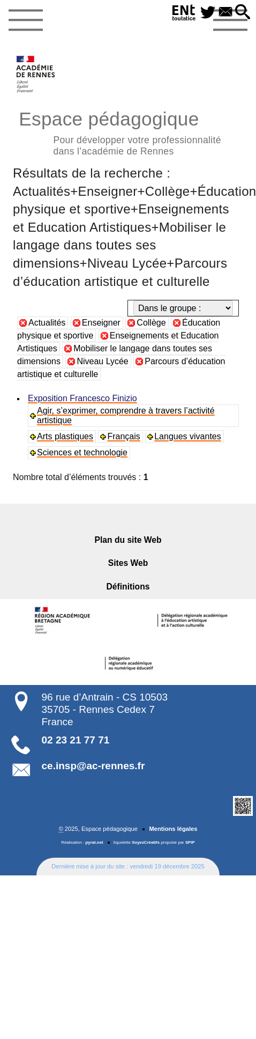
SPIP (190, 842)
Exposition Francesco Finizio (82, 398)
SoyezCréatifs (146, 842)
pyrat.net (94, 842)
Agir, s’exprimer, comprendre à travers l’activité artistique (126, 415)
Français (123, 436)
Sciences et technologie (82, 452)
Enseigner (101, 322)
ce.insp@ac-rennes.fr (93, 765)
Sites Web (128, 563)
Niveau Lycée (102, 361)
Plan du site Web (128, 539)
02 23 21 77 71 (76, 740)
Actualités (46, 322)
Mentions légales (173, 829)
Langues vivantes (187, 436)
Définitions (128, 586)
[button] (243, 12)
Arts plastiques (65, 436)
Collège (151, 322)
